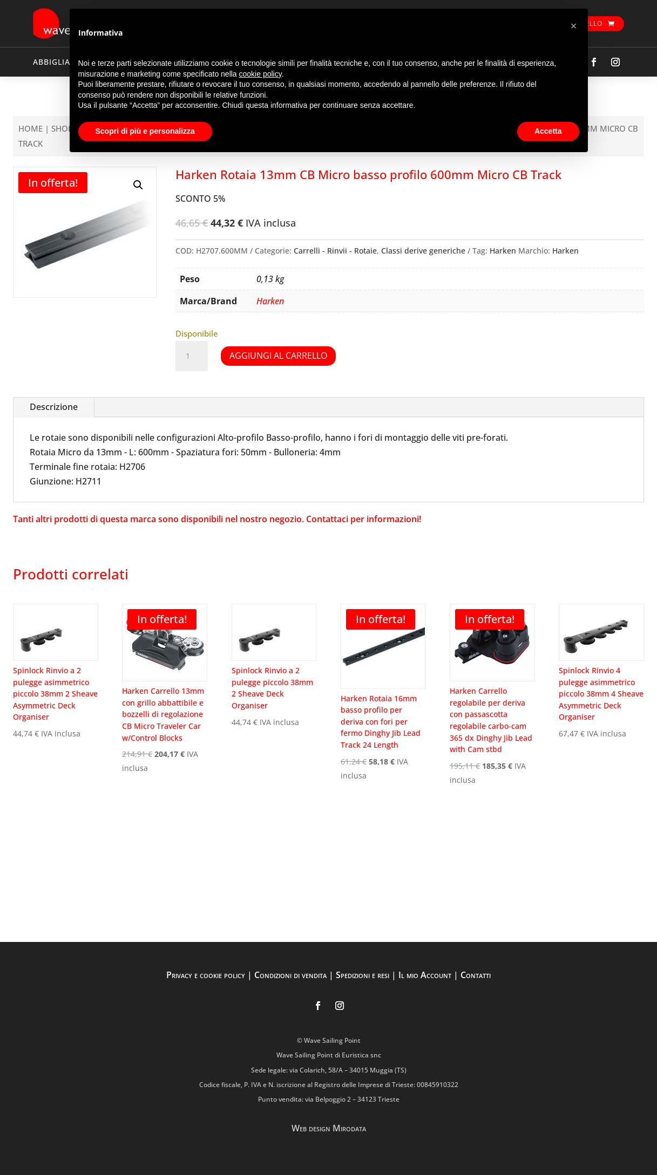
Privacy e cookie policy (205, 975)
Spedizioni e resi (362, 975)
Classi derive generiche (423, 250)
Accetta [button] (548, 131)
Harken (503, 250)
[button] (138, 185)
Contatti (475, 975)
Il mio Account (424, 975)
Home (30, 128)
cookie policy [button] (260, 74)
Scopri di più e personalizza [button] (145, 131)
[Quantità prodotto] (191, 356)
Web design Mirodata (329, 1128)
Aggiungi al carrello (278, 355)
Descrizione (54, 407)
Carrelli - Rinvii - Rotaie (335, 250)
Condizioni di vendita (290, 975)
